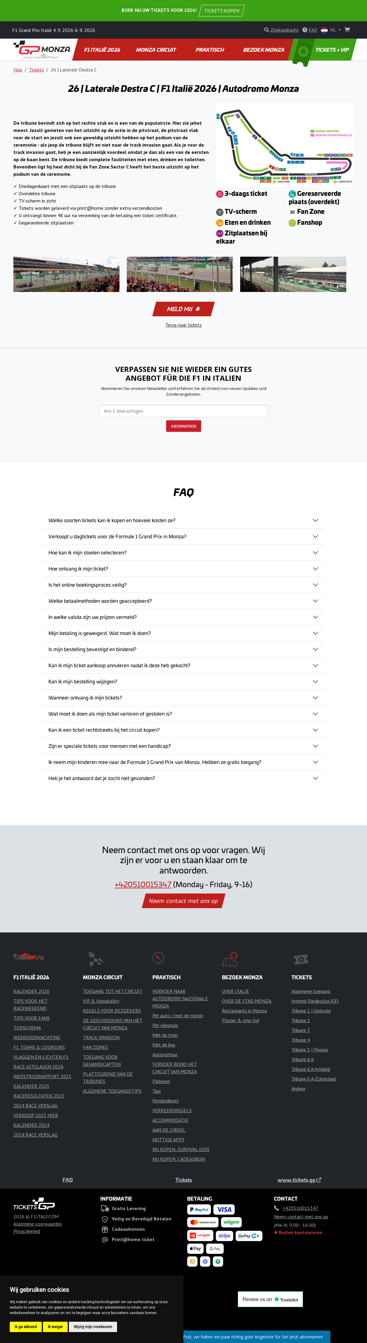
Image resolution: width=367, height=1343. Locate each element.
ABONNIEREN (183, 426)
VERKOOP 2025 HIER (35, 1115)
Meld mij (183, 309)
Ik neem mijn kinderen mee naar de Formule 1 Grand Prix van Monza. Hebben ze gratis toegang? (154, 761)
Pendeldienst (165, 1101)
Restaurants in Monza (244, 1011)
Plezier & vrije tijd (240, 1020)
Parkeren (161, 1081)
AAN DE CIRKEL (169, 1130)
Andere (298, 1088)
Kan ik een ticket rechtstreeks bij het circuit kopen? (103, 729)
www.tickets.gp (299, 1179)
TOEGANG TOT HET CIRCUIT (112, 991)
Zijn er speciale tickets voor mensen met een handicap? (109, 745)
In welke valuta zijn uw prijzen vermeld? (92, 616)
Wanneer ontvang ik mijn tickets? (85, 697)
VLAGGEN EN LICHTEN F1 (41, 1057)
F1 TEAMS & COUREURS (39, 1047)
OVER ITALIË (235, 991)
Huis (17, 70)
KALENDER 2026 (31, 991)
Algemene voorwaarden (37, 1224)
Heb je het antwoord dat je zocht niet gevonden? (101, 778)
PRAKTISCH (210, 49)
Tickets (36, 70)
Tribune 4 (300, 1040)
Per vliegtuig (165, 1025)
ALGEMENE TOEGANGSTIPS (112, 1091)
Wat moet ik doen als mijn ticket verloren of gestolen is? (110, 713)
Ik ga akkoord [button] (26, 1327)
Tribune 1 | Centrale (311, 1011)
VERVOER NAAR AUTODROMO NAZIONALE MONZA (180, 998)
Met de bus (163, 1045)
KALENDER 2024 (31, 1125)
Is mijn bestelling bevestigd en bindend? (92, 649)
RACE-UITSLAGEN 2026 (38, 1067)
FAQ (67, 1179)
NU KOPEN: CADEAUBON (178, 1159)
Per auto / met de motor (177, 1015)
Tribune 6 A (302, 1059)
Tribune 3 (300, 1030)
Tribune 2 (300, 1020)
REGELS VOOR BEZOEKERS (112, 1011)
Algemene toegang (310, 991)
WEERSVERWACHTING (36, 1037)
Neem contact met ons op (183, 901)
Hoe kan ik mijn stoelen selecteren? (87, 552)
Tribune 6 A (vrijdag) (310, 1069)
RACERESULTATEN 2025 (39, 1096)
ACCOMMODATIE (170, 1120)
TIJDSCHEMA (27, 1028)
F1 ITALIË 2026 (102, 49)
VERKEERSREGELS (172, 1110)
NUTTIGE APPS (168, 1140)
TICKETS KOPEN (221, 11)
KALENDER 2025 (31, 1086)
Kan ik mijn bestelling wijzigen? (82, 681)
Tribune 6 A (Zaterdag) (313, 1079)
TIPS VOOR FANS (31, 1018)
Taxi (156, 1091)
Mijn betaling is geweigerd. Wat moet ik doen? (99, 633)
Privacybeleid (26, 1231)
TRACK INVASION (101, 1037)
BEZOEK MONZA (264, 49)
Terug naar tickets (183, 325)
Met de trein (165, 1035)
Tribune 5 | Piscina (309, 1049)
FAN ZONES (95, 1047)
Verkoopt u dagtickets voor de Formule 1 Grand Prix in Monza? (117, 536)
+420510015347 (143, 884)
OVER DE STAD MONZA (246, 1001)
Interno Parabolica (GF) (315, 1001)
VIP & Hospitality (101, 1001)
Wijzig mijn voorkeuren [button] (93, 1327)
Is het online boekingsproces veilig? (87, 584)
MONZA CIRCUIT (156, 49)
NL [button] (329, 30)
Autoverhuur (165, 1054)
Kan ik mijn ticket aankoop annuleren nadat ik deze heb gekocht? (119, 665)
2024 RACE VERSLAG (35, 1105)
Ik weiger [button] (55, 1327)
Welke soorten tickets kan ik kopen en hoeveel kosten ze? (111, 520)
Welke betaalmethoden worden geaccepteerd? (100, 600)
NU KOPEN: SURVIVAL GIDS (180, 1149)
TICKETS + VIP (321, 50)
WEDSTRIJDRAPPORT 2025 (42, 1076)
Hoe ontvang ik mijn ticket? (78, 568)
